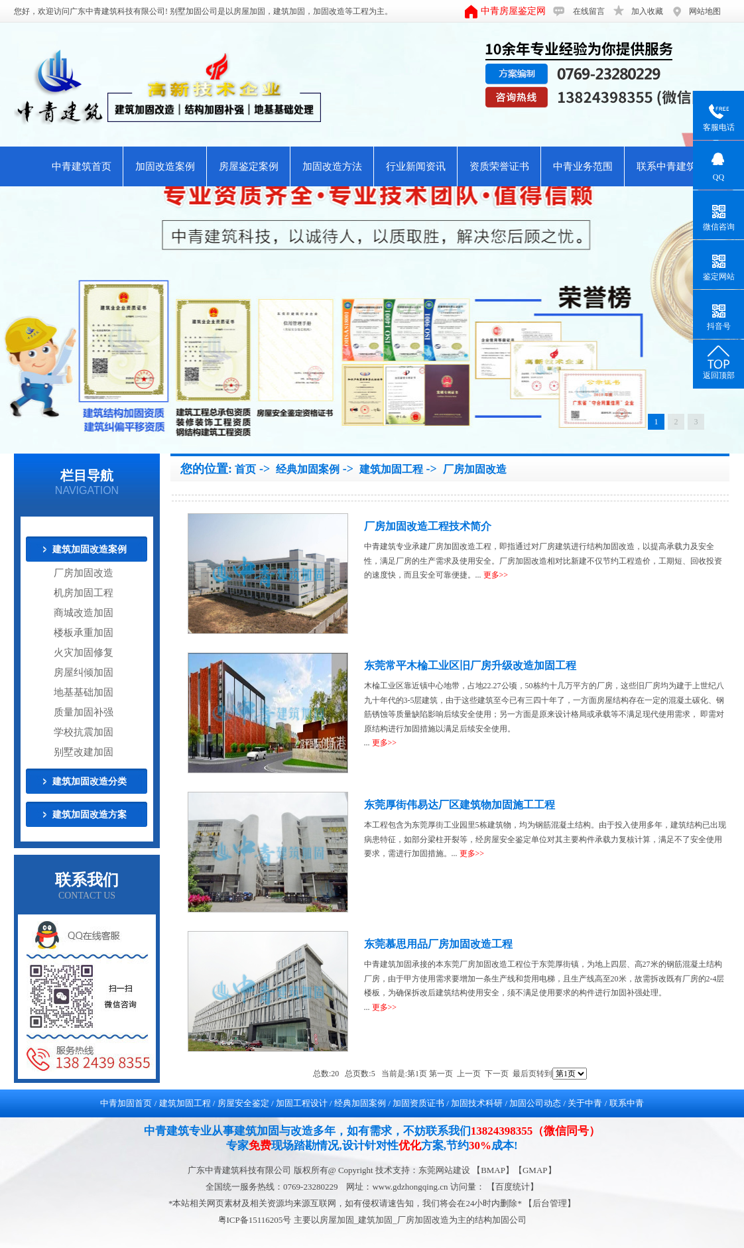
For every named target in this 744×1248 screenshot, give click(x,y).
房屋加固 (249, 11)
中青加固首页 (126, 1103)
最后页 (524, 1073)
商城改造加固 (83, 612)
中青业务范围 (583, 166)
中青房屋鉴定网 (513, 11)
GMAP (535, 1170)
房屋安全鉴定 (243, 1103)
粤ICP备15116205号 (256, 1220)
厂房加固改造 (83, 573)
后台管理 (549, 1203)
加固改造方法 (332, 166)
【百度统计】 (512, 1187)
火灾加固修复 (83, 652)
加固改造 (329, 11)
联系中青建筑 (666, 166)
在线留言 (589, 11)
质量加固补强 (83, 712)
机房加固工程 (83, 593)
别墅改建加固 (83, 752)
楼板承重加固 (83, 632)
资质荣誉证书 (499, 166)
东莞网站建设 (444, 1170)
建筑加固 (289, 11)
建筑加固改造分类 (89, 781)
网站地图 (705, 11)
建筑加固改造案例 (89, 549)
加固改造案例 (165, 166)
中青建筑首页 (81, 166)
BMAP (493, 1170)
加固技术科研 (477, 1103)
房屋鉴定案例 (249, 166)
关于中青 (585, 1103)
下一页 (497, 1073)
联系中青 (626, 1103)
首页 (245, 469)
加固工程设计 (302, 1103)
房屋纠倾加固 (83, 672)
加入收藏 (647, 11)
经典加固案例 (308, 469)
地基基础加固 (83, 692)
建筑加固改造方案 (89, 815)
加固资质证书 (418, 1103)
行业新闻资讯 (416, 166)
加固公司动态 (535, 1103)
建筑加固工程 (391, 469)
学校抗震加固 (83, 732)
